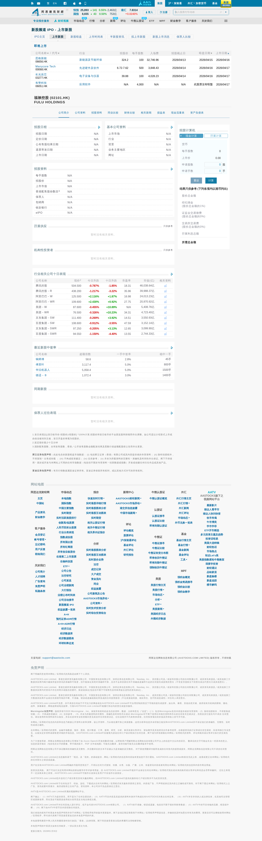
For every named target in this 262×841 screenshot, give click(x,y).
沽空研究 (66, 575)
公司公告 (66, 570)
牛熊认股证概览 (158, 498)
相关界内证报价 (96, 532)
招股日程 (40, 127)
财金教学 (40, 517)
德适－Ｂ (41, 375)
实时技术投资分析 (96, 608)
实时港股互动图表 (96, 513)
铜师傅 (40, 359)
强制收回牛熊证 (158, 567)
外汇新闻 (184, 508)
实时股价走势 (96, 559)
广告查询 (40, 581)
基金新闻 (184, 549)
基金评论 (128, 545)
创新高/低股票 (66, 522)
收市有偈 (212, 517)
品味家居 (212, 572)
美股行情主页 (158, 585)
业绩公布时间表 (66, 595)
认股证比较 (158, 520)
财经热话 (212, 547)
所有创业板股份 (66, 551)
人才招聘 (40, 576)
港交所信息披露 (128, 508)
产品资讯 (40, 512)
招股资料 (40, 169)
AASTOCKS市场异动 (96, 598)
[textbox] (201, 12)
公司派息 (66, 580)
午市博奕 (212, 522)
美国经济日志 (158, 613)
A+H (66, 614)
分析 (158, 599)
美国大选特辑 (211, 542)
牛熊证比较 (158, 548)
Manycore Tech (45, 66)
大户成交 (96, 574)
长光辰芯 (41, 74)
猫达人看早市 (211, 509)
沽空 (96, 564)
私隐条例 (40, 591)
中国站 (40, 503)
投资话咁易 (212, 538)
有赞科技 (41, 82)
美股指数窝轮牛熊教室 (211, 559)
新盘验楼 (212, 576)
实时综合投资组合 (96, 612)
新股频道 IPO (66, 604)
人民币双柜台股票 (66, 527)
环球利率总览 (66, 643)
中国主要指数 (66, 508)
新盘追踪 (212, 580)
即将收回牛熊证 (158, 557)
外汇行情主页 (183, 498)
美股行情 (158, 589)
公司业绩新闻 (66, 585)
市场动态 (158, 594)
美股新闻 (158, 608)
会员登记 (40, 534)
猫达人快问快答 (212, 513)
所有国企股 (66, 542)
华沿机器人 (43, 369)
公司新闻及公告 (96, 593)
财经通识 (212, 568)
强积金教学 (183, 591)
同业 (96, 583)
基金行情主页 (183, 540)
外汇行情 (184, 503)
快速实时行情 (96, 498)
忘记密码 (40, 544)
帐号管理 (40, 539)
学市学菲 (212, 526)
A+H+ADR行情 (66, 623)
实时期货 (66, 513)
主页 (40, 498)
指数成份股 (66, 537)
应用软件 (85, 84)
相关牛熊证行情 (96, 527)
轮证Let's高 (211, 555)
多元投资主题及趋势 (212, 534)
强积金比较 (183, 586)
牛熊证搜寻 (158, 543)
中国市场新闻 (128, 513)
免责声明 (40, 586)
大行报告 (66, 590)
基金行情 (184, 545)
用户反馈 (40, 549)
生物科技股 (66, 561)
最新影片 (212, 505)
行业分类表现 (66, 532)
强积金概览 (183, 577)
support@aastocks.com (56, 657)
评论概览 (128, 530)
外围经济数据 (158, 618)
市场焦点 (212, 551)
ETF (66, 566)
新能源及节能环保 (90, 59)
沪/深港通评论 (128, 540)
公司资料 (96, 603)
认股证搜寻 (158, 516)
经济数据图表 (66, 638)
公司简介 (40, 571)
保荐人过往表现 (45, 413)
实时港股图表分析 (96, 508)
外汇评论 (128, 549)
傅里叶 (40, 364)
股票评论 (128, 535)
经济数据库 (66, 633)
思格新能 (41, 58)
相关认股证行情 (96, 522)
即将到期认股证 (158, 525)
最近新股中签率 (45, 347)
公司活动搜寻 (66, 599)
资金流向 (96, 579)
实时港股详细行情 (96, 503)
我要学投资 (212, 563)
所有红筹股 (66, 546)
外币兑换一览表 (183, 522)
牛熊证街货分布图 (158, 552)
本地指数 (66, 498)
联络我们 (40, 554)
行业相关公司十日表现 (50, 274)
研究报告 (128, 554)
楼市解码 (212, 584)
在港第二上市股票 (66, 556)
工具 (183, 559)
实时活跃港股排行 (66, 517)
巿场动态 (184, 517)
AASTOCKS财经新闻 (128, 498)
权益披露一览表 (66, 609)
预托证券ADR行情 (66, 619)
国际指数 (66, 503)
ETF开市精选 (211, 530)
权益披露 (96, 588)
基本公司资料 (116, 127)
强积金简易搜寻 (183, 582)
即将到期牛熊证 (158, 562)
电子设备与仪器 (89, 76)
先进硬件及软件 (89, 68)
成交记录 (96, 569)
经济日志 (66, 628)
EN (55, 3)
